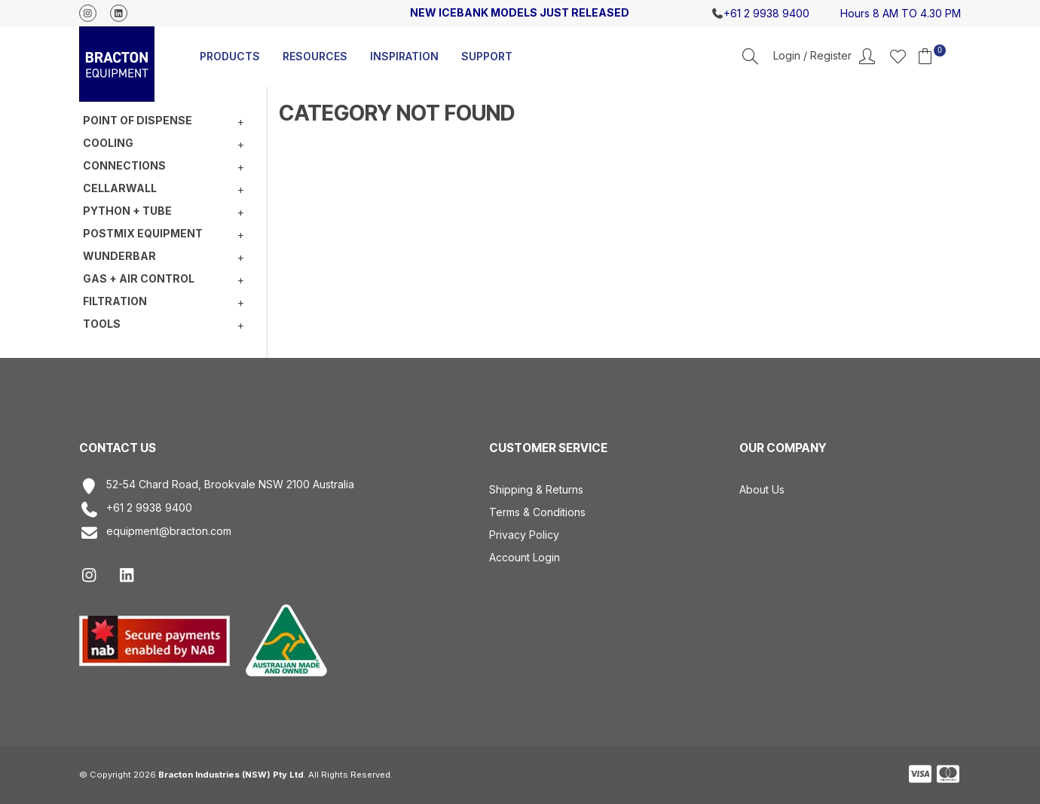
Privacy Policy (524, 534)
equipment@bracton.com (155, 533)
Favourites (898, 56)
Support (486, 56)
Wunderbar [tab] (119, 255)
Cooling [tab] (108, 142)
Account (824, 56)
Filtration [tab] (115, 301)
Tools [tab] (102, 323)
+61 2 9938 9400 (135, 510)
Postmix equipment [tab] (143, 233)
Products (230, 56)
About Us (762, 489)
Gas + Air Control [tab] (138, 278)
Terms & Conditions (537, 512)
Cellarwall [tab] (120, 188)
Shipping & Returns (536, 489)
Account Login (524, 557)
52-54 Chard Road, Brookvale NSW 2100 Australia (216, 486)
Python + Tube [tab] (127, 210)
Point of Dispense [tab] (137, 120)
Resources (315, 56)
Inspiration (404, 56)
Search (750, 56)
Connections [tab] (124, 165)
